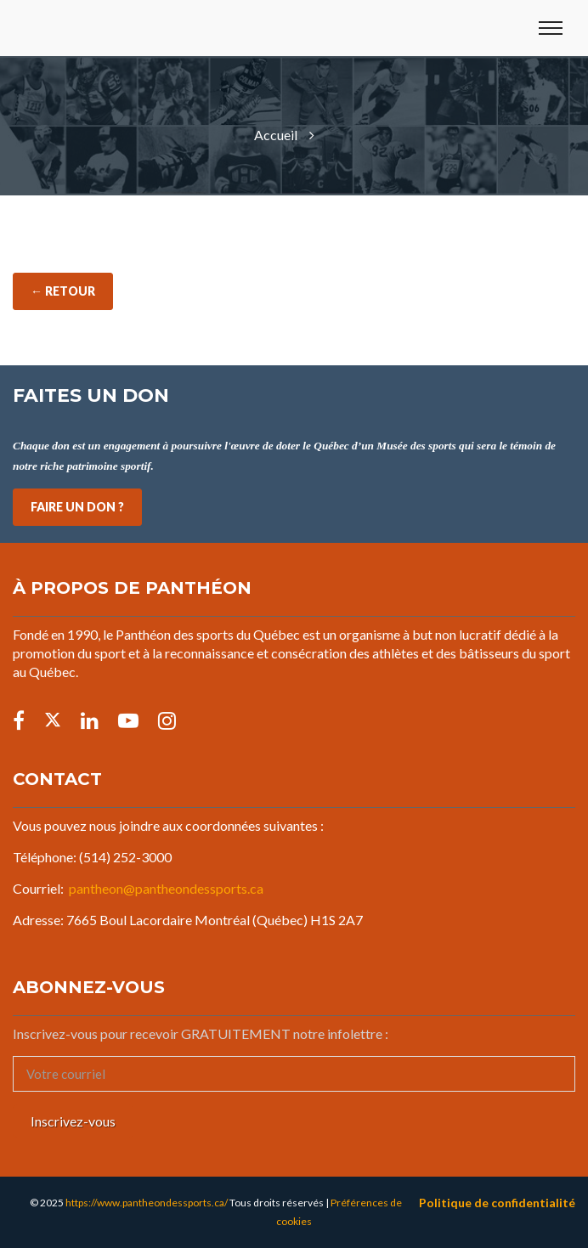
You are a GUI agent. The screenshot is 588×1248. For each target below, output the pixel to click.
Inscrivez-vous (73, 1121)
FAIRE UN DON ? (77, 507)
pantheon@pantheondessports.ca (166, 888)
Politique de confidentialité (497, 1202)
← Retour (63, 291)
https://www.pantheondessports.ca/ (146, 1202)
